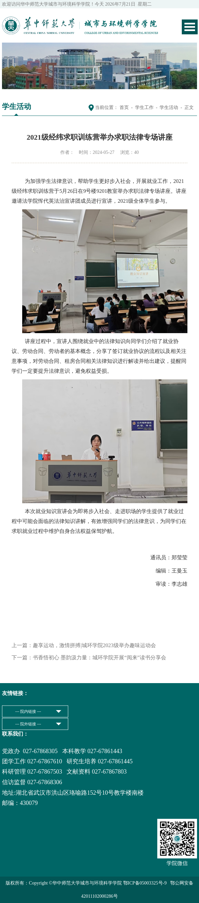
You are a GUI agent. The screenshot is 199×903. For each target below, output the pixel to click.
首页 (124, 107)
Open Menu (190, 26)
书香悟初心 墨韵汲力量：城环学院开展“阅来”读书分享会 (99, 657)
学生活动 (169, 107)
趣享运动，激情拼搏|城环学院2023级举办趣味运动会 (94, 645)
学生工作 (144, 107)
